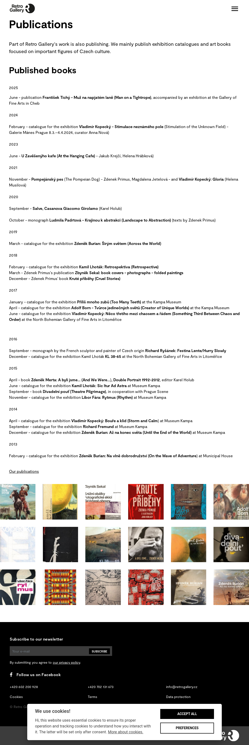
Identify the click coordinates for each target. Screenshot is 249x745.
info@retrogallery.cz (181, 687)
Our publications (24, 471)
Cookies (16, 697)
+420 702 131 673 (101, 687)
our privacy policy (66, 662)
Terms (92, 697)
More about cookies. (125, 732)
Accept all (187, 714)
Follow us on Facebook (35, 674)
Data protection (178, 697)
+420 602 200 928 (24, 687)
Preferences (187, 728)
